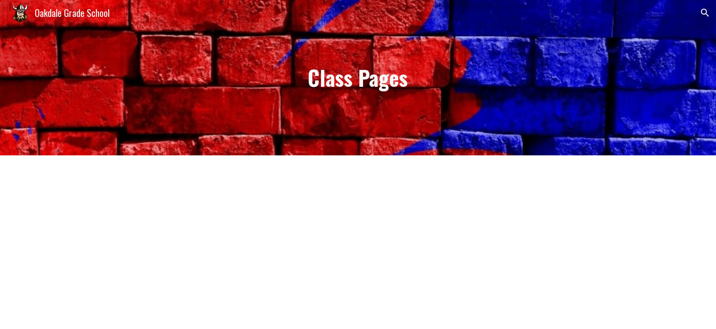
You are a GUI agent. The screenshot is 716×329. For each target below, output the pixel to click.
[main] (358, 78)
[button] (705, 13)
